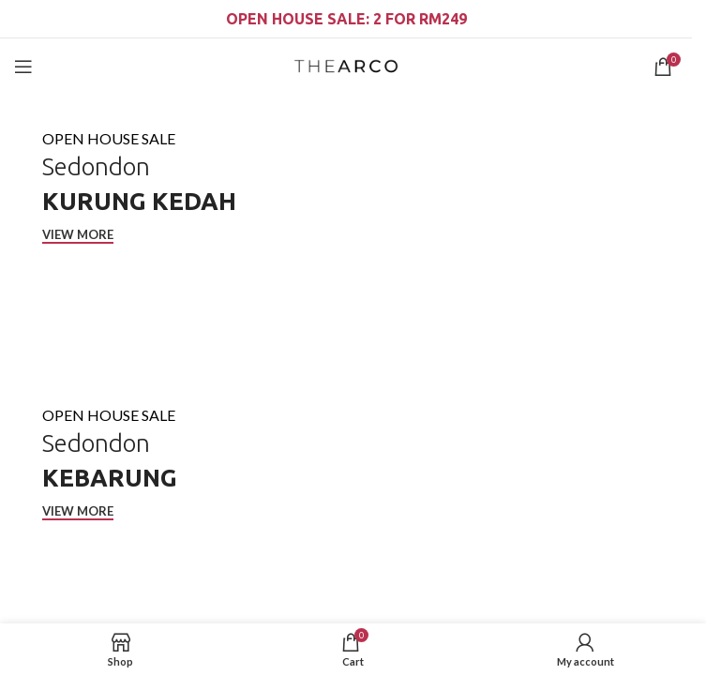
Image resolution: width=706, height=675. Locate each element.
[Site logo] (345, 64)
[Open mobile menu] (23, 66)
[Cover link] (346, 232)
